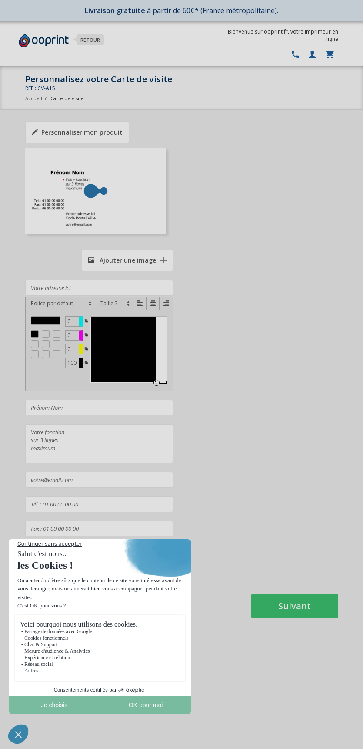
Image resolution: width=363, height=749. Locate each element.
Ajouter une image (122, 260)
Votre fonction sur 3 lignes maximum (99, 443)
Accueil (33, 98)
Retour (90, 40)
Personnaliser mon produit (77, 132)
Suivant (294, 606)
